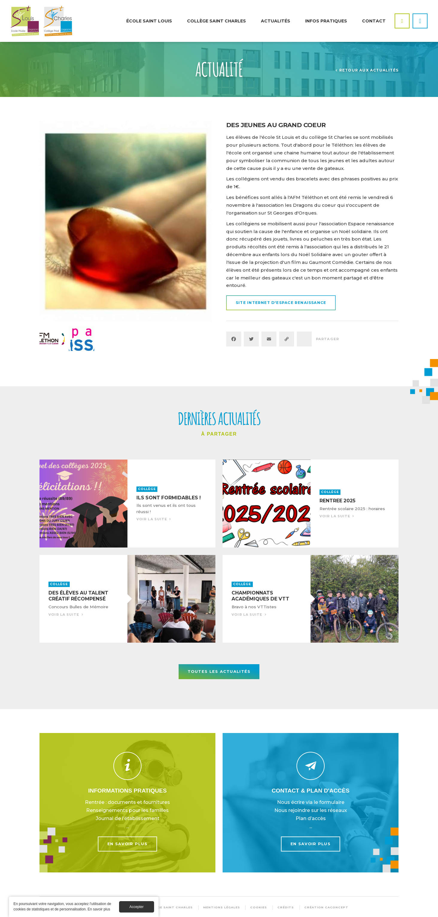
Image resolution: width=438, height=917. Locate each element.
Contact (374, 21)
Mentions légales (221, 907)
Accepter (137, 907)
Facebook (402, 21)
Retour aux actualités (369, 70)
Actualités (275, 21)
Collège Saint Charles (216, 21)
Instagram (420, 21)
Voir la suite (127, 504)
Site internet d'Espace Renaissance (281, 302)
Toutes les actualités (219, 671)
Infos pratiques (326, 21)
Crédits (285, 907)
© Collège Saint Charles (167, 907)
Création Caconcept (326, 907)
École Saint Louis (149, 21)
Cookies (258, 907)
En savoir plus (127, 802)
